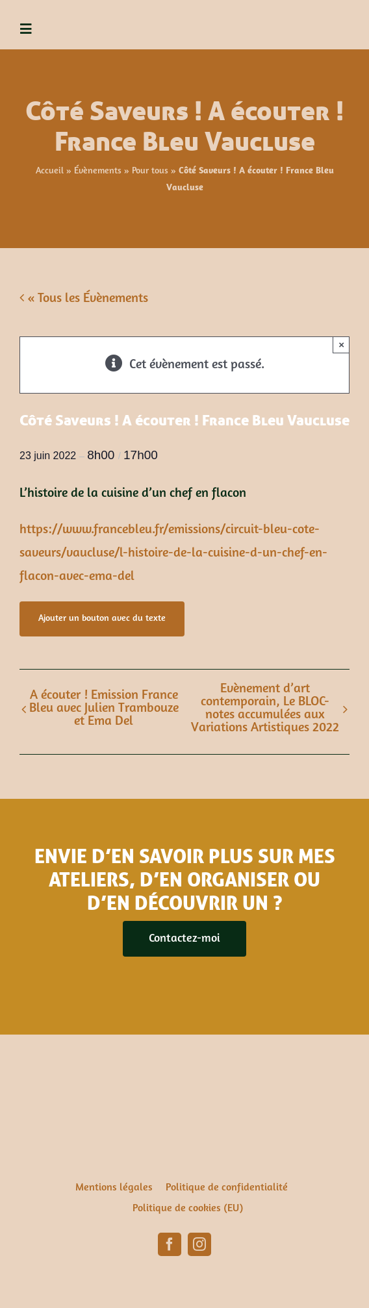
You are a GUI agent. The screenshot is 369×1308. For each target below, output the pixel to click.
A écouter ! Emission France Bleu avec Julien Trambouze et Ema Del (104, 708)
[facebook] (169, 1244)
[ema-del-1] (338, 12)
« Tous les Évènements (86, 298)
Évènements (97, 171)
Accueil (50, 171)
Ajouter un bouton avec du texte (102, 618)
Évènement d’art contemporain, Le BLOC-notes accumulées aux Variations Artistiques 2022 (265, 709)
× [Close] (341, 344)
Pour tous (150, 171)
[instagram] (199, 1244)
